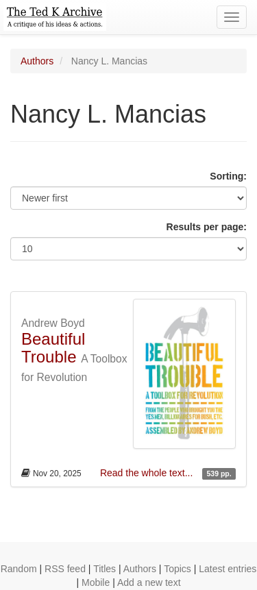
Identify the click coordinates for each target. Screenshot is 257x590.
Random (19, 568)
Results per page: (207, 226)
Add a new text (149, 582)
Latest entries (227, 568)
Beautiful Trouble (53, 348)
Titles (104, 568)
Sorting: (228, 176)
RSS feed (65, 568)
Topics (177, 568)
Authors (37, 61)
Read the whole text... (147, 472)
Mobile (96, 582)
